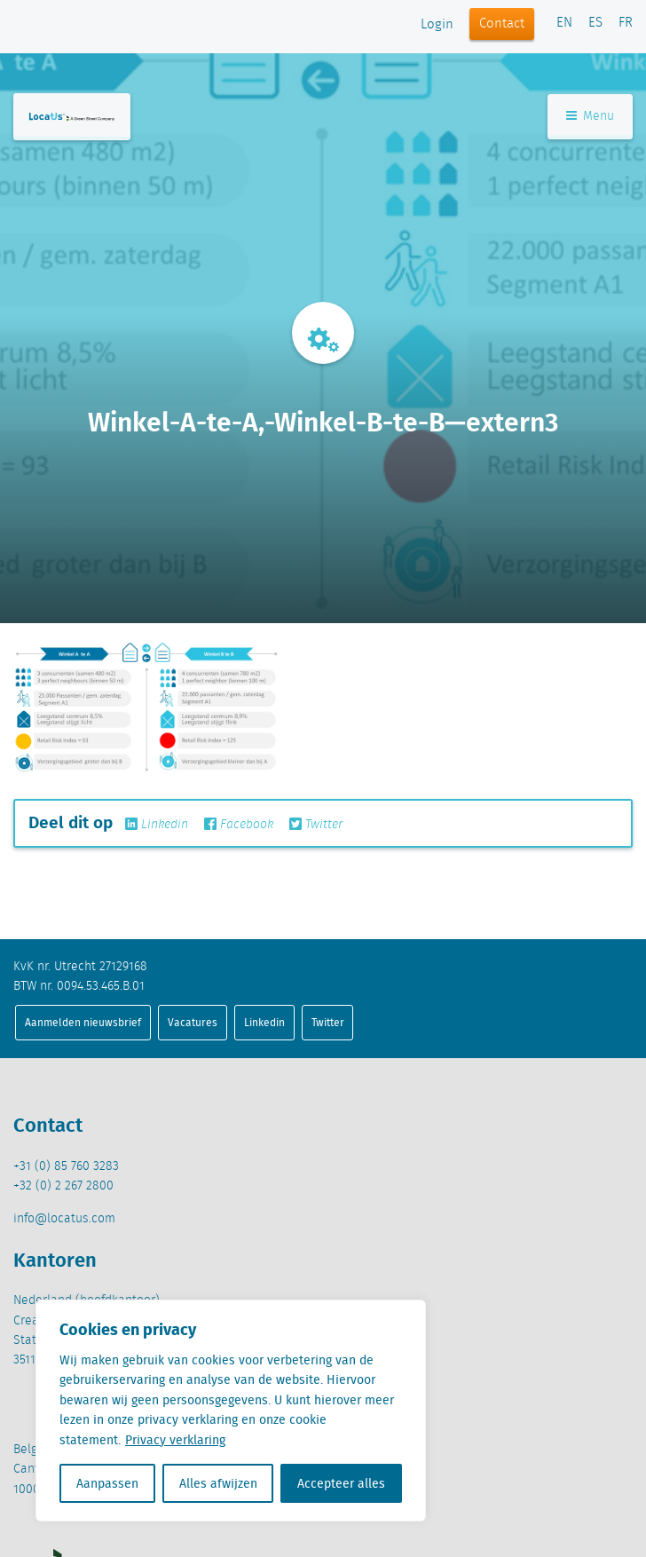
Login (437, 25)
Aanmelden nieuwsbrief (83, 1022)
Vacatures (192, 1022)
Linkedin (156, 825)
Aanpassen (107, 1483)
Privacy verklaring (175, 1440)
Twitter (316, 825)
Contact (501, 24)
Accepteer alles (341, 1483)
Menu (590, 116)
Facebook (238, 825)
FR (625, 23)
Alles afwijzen (218, 1483)
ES (595, 23)
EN (564, 23)
